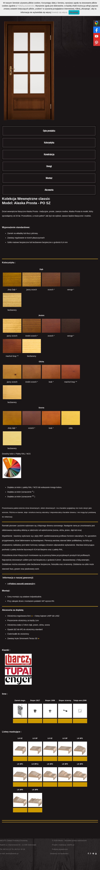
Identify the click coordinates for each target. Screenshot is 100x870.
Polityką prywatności (25, 6)
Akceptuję (74, 12)
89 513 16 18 (20, 849)
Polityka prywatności (60, 849)
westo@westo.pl (12, 854)
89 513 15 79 (8, 849)
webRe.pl (70, 845)
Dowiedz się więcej (59, 12)
